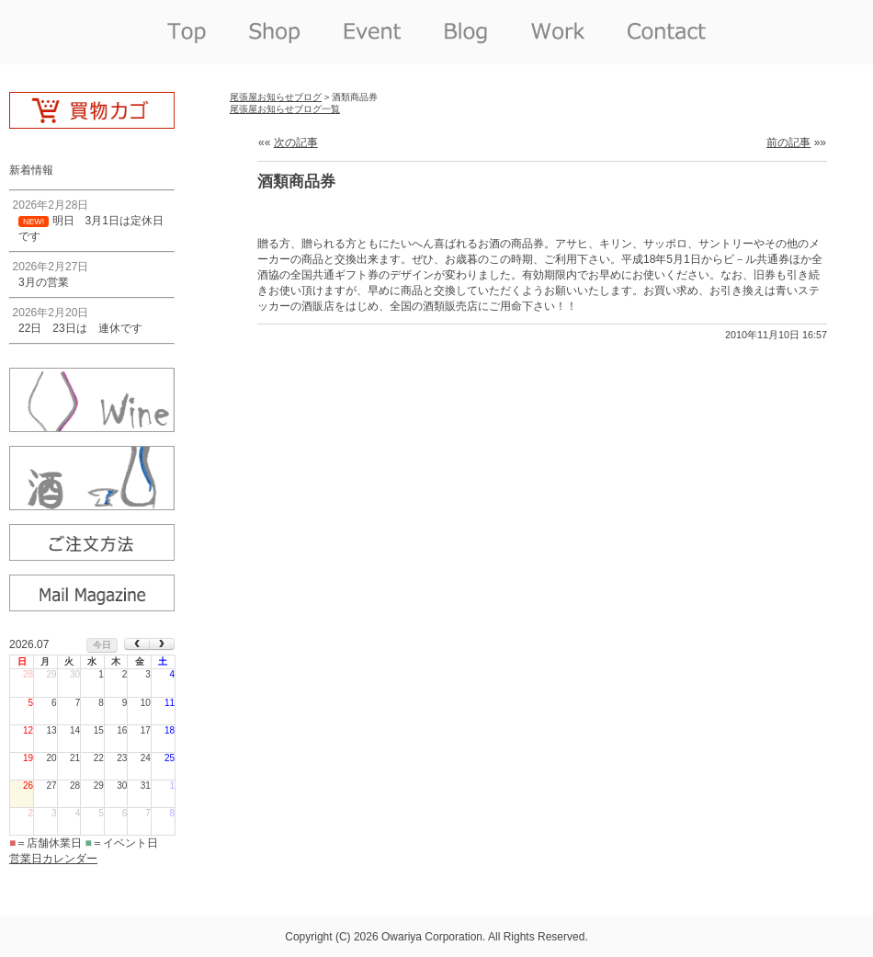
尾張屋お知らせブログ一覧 (285, 109)
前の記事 (788, 142)
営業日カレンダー (53, 858)
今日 (102, 645)
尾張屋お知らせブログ (276, 97)
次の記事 (296, 142)
